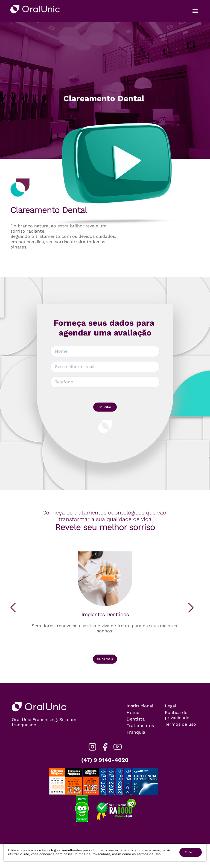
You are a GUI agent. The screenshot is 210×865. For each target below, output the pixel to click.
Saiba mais (105, 659)
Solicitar (105, 407)
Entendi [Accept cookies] (190, 852)
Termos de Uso (149, 854)
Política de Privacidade (92, 854)
